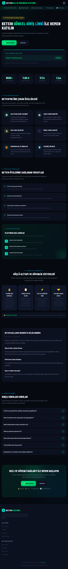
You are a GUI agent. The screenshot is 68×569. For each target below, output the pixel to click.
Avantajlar (4, 533)
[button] (34, 411)
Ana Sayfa (4, 548)
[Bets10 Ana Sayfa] (19, 3)
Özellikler (4, 529)
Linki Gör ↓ (23, 43)
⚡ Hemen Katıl (9, 43)
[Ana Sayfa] (34, 510)
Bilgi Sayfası (5, 551)
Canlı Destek (5, 554)
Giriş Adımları (5, 526)
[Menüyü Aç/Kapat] (64, 3)
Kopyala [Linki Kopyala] (58, 57)
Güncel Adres (5, 544)
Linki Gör (42, 483)
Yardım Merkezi (6, 536)
